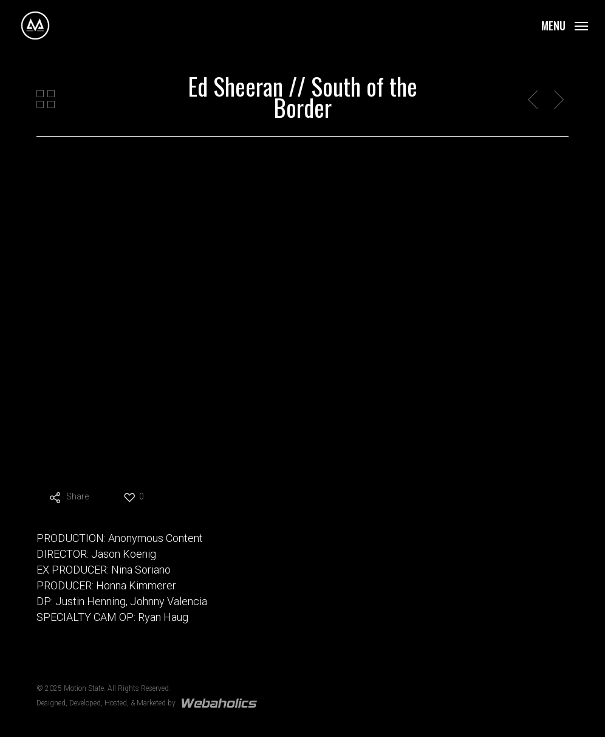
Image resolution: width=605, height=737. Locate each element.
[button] (564, 24)
